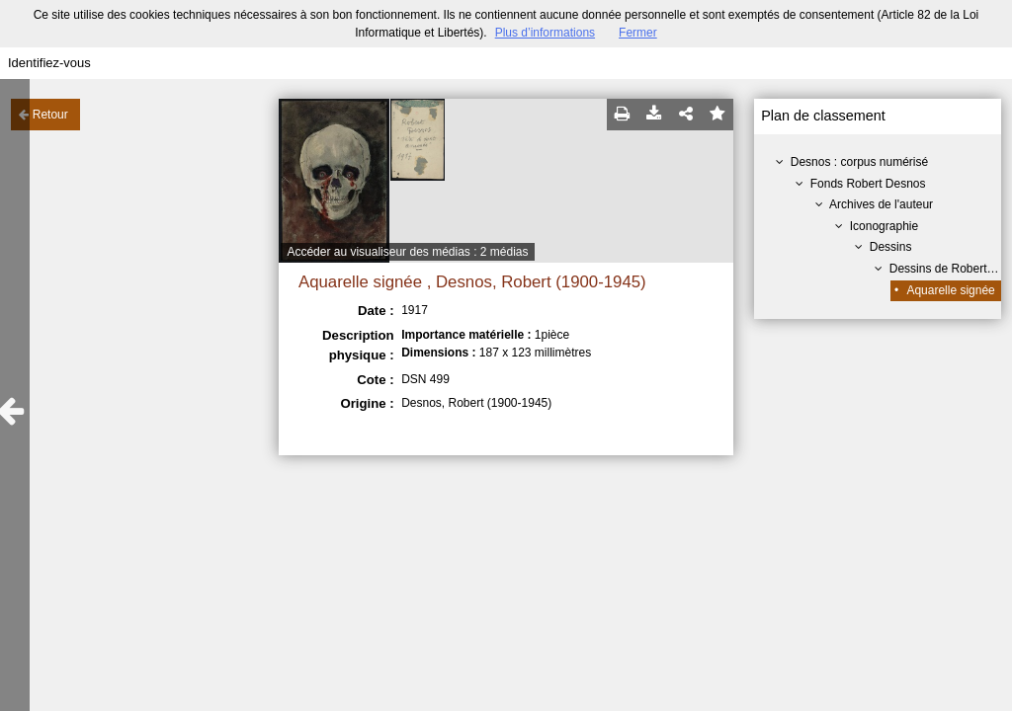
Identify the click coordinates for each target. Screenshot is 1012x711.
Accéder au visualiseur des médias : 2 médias (407, 252)
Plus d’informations (545, 33)
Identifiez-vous (49, 62)
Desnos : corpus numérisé (859, 162)
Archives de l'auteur (881, 204)
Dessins (891, 247)
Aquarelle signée (950, 290)
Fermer (638, 33)
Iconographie (884, 226)
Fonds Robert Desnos (868, 184)
